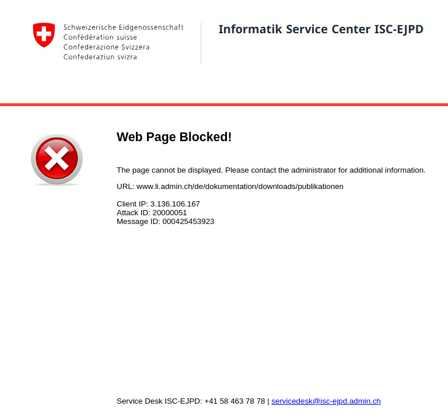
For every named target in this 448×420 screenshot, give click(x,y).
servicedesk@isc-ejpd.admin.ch (326, 401)
